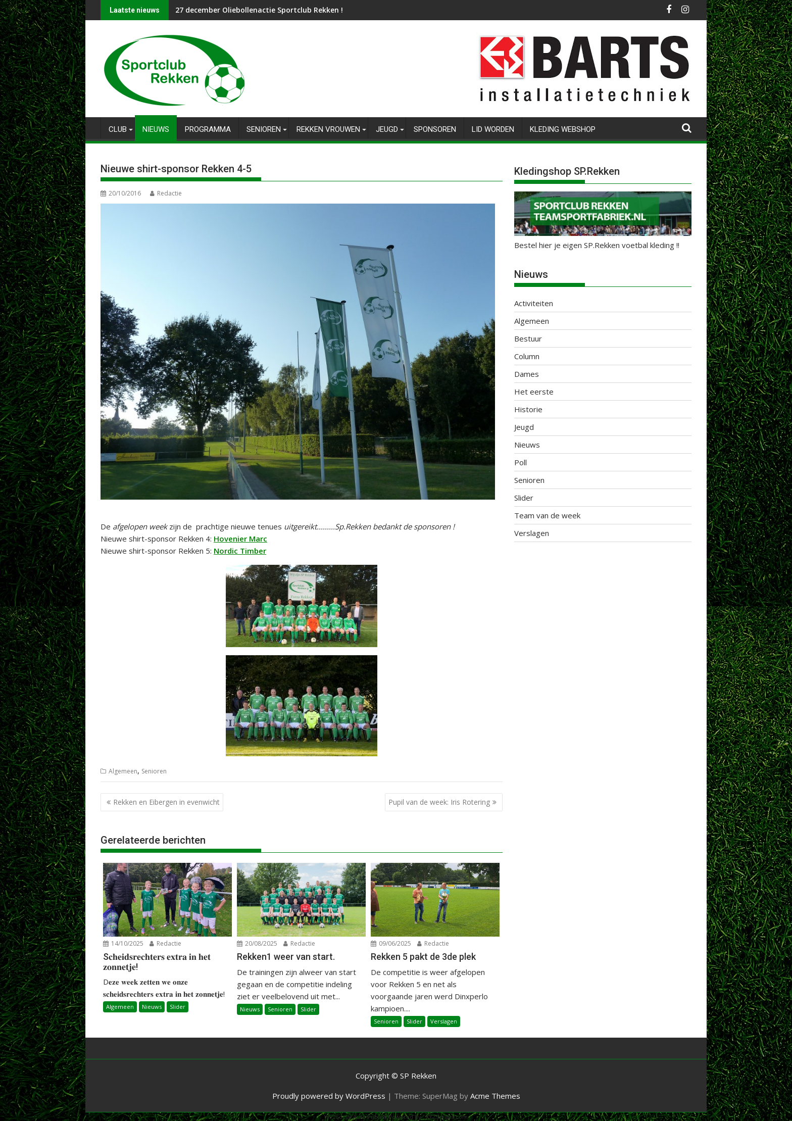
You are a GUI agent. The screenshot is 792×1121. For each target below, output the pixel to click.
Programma (208, 129)
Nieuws (155, 129)
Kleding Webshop (563, 129)
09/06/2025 (391, 943)
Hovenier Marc (240, 538)
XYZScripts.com (447, 1116)
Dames (526, 374)
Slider (177, 1006)
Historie (528, 409)
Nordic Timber (240, 550)
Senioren (263, 129)
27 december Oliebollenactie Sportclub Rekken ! (259, 10)
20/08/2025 (257, 943)
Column (526, 356)
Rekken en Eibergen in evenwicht (166, 802)
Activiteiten (533, 303)
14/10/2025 (123, 943)
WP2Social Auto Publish (355, 1116)
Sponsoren (435, 129)
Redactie (166, 193)
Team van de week (547, 515)
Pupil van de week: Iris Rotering (439, 802)
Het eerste (534, 391)
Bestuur (528, 338)
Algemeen (123, 770)
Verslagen (443, 1021)
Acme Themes (495, 1095)
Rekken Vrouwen (328, 129)
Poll (520, 462)
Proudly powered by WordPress (328, 1095)
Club (118, 129)
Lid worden (493, 129)
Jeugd (387, 129)
